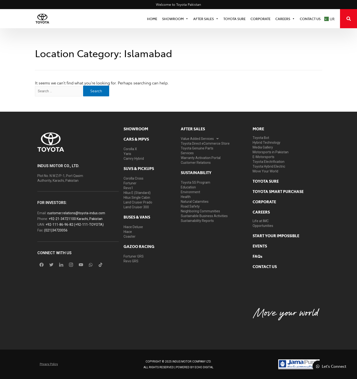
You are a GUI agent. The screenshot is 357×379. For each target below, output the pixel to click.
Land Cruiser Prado (138, 202)
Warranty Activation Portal (201, 158)
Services (187, 153)
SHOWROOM (175, 18)
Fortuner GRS (134, 256)
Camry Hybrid (134, 158)
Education (188, 187)
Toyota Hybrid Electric (269, 166)
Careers (285, 18)
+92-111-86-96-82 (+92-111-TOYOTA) (74, 224)
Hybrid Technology (266, 142)
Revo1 (128, 188)
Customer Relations (196, 163)
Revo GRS (131, 261)
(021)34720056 (56, 230)
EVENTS (260, 245)
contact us (265, 266)
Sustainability (196, 172)
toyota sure (266, 181)
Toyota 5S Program (195, 182)
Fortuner (130, 183)
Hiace (128, 232)
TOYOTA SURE (234, 18)
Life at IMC (261, 221)
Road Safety (190, 206)
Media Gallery (263, 147)
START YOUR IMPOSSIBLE (276, 235)
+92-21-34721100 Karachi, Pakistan (75, 219)
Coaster (130, 236)
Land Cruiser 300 (136, 207)
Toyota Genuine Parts (197, 148)
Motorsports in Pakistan (271, 152)
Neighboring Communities (200, 211)
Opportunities (263, 226)
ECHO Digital (204, 367)
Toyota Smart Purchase (278, 191)
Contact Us (310, 18)
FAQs (257, 256)
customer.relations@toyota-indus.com (76, 213)
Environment (190, 192)
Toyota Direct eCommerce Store (205, 143)
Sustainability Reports (197, 221)
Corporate (264, 201)
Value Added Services (201, 138)
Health (186, 197)
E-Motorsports (263, 157)
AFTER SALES (193, 128)
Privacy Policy (49, 364)
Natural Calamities (195, 201)
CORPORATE (260, 18)
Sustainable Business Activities (204, 216)
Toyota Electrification (268, 162)
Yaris (127, 154)
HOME (152, 18)
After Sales (206, 18)
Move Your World (265, 171)
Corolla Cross (133, 178)
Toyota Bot (261, 138)
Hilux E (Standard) (137, 193)
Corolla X (130, 149)
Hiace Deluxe (133, 227)
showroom (136, 128)
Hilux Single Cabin (137, 197)
